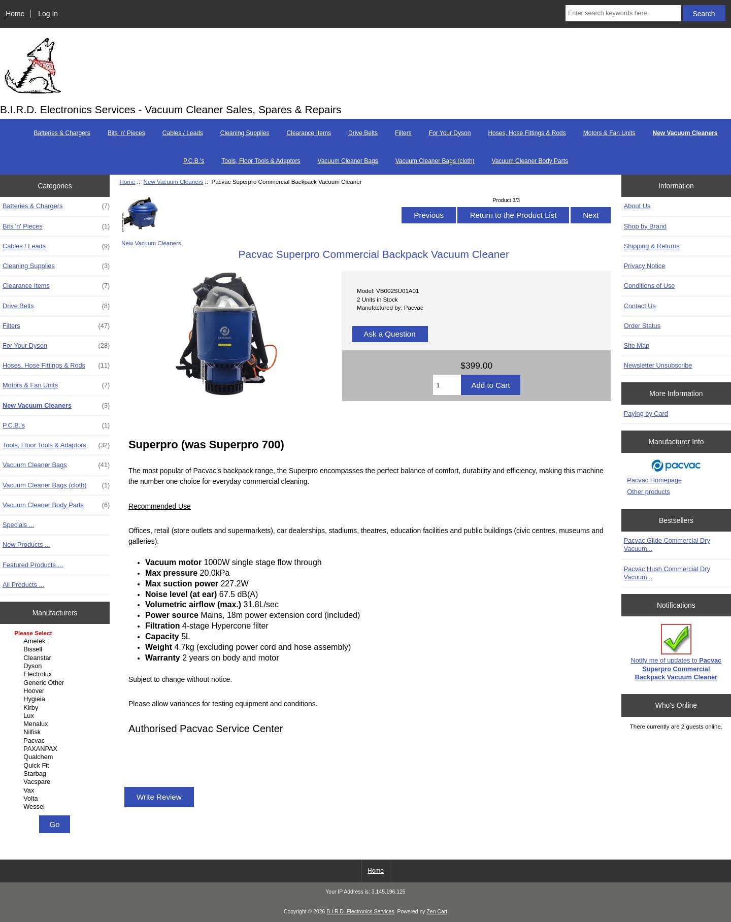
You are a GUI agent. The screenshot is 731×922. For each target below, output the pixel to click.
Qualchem (56, 757)
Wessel (56, 807)
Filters (403, 133)
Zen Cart (436, 911)
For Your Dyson (450, 133)
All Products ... (23, 584)
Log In (48, 14)
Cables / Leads (182, 133)
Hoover (56, 691)
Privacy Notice (644, 266)
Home (15, 14)
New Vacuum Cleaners (174, 181)
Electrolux (56, 674)
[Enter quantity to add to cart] (447, 385)
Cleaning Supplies (245, 133)
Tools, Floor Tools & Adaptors (260, 160)
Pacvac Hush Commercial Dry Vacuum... (667, 573)
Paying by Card (646, 413)
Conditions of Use (649, 285)
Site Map (636, 345)
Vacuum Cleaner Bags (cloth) (435, 160)
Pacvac (56, 741)
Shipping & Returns (652, 246)
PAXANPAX (56, 749)
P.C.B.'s (193, 160)
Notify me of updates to (676, 652)
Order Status (642, 326)
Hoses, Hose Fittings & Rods (527, 133)
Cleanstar (56, 658)
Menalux (56, 724)
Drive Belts (363, 133)
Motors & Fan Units (609, 133)
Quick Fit (56, 766)
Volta (56, 799)
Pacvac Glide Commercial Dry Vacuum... (667, 544)
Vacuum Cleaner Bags (348, 160)
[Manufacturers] (55, 721)
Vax (56, 790)
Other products (648, 492)
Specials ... (18, 525)
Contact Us (640, 306)
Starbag (56, 774)
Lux (56, 716)
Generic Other (56, 683)
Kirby (56, 708)
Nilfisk (56, 732)
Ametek (56, 641)
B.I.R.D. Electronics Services (360, 911)
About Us (637, 206)
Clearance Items (309, 133)
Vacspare (56, 782)
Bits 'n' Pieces (126, 133)
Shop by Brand (645, 226)
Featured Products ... (33, 565)
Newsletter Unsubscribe (658, 365)
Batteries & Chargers (62, 133)
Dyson (56, 666)
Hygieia (56, 699)
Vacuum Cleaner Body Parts (530, 160)
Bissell (56, 649)
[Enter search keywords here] (623, 13)
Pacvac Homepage (654, 480)
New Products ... (26, 544)
